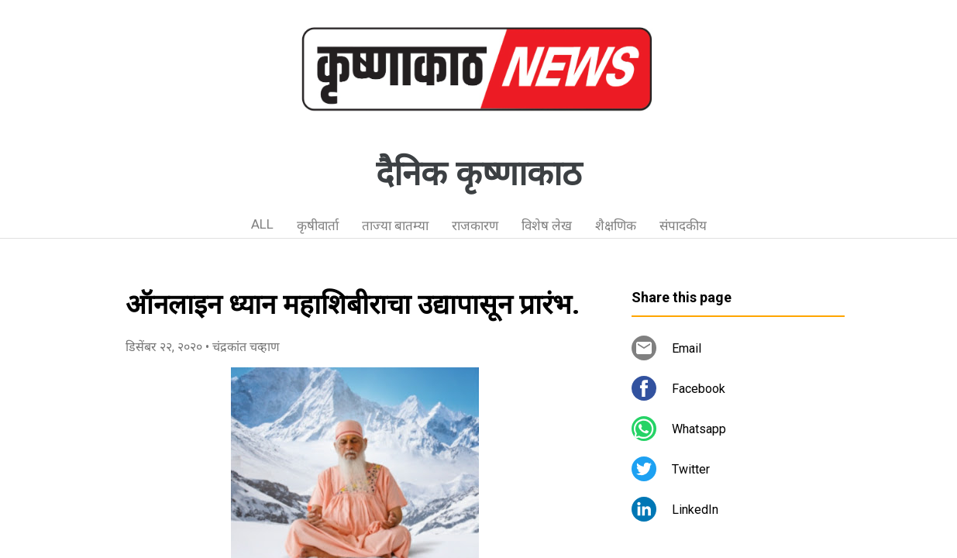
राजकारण (475, 225)
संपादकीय (683, 225)
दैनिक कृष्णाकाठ (479, 173)
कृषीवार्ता (318, 225)
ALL (262, 224)
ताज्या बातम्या (395, 225)
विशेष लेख (547, 225)
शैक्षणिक (615, 225)
